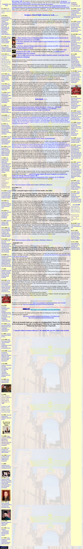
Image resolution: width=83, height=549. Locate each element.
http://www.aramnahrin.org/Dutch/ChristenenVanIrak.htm (38, 304)
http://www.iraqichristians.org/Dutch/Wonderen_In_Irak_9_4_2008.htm (31, 110)
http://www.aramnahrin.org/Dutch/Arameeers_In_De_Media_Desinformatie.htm (33, 138)
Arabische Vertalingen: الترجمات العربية (75, 4)
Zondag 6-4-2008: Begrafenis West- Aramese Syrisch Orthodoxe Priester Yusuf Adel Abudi (6, 409)
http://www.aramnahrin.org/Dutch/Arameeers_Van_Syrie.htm (49, 302)
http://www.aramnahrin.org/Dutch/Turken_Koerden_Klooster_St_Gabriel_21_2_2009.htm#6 (36, 107)
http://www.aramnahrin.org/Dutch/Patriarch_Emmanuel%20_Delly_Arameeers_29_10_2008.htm (38, 177)
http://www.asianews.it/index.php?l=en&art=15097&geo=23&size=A (33, 184)
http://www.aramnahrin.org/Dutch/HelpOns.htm (41, 317)
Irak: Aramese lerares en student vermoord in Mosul (6, 10)
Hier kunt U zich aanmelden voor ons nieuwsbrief (45, 309)
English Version (67, 16)
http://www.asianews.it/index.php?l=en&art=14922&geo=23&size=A (34, 240)
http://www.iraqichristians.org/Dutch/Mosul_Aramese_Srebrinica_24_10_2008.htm (34, 108)
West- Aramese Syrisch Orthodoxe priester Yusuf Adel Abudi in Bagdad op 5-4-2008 (6, 399)
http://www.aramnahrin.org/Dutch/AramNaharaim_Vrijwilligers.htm (41, 316)
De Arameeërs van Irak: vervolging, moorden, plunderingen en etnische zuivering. (6, 62)
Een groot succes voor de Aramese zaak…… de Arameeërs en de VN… (75, 217)
